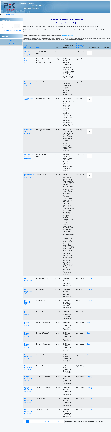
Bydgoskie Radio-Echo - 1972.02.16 (28, 400)
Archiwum (10, 15)
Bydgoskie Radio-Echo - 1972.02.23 (28, 334)
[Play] (89, 53)
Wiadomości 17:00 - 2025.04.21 (28, 99)
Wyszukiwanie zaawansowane (12, 30)
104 (59, 421)
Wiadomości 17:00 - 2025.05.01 (28, 156)
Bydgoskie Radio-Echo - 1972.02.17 (28, 378)
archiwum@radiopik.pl (67, 35)
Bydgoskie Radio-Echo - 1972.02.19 (28, 367)
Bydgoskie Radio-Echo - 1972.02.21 (28, 356)
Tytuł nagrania (27, 46)
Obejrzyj (89, 278)
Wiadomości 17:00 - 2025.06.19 (28, 53)
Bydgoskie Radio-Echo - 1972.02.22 (28, 345)
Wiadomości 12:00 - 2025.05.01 (28, 131)
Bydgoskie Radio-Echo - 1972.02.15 (28, 411)
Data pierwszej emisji (79, 45)
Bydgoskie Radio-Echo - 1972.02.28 (28, 280)
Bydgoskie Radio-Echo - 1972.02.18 (28, 389)
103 (55, 421)
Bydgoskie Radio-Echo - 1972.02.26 (28, 291)
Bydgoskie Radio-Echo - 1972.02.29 (28, 302)
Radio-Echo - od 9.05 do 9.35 (28, 83)
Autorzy (39, 47)
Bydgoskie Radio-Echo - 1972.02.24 (28, 323)
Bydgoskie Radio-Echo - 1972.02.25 (28, 313)
